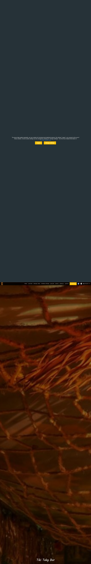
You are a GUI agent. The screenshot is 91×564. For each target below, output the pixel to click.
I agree (38, 142)
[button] (87, 283)
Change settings (50, 142)
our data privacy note (45, 140)
